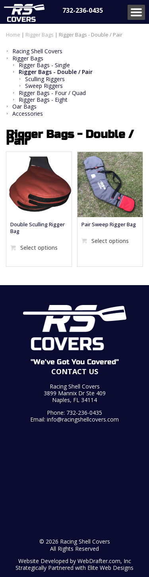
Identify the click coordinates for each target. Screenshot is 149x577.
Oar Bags (24, 106)
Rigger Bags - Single (44, 65)
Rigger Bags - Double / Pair (56, 72)
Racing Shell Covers (37, 51)
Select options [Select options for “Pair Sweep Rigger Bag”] (110, 240)
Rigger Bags (39, 34)
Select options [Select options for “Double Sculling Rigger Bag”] (39, 247)
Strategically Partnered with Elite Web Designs (74, 567)
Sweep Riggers (44, 85)
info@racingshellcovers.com (83, 419)
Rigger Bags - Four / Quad (52, 93)
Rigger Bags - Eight (43, 99)
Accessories (27, 113)
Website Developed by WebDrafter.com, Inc (74, 561)
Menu (136, 12)
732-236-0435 (82, 10)
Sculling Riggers (45, 79)
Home (13, 34)
